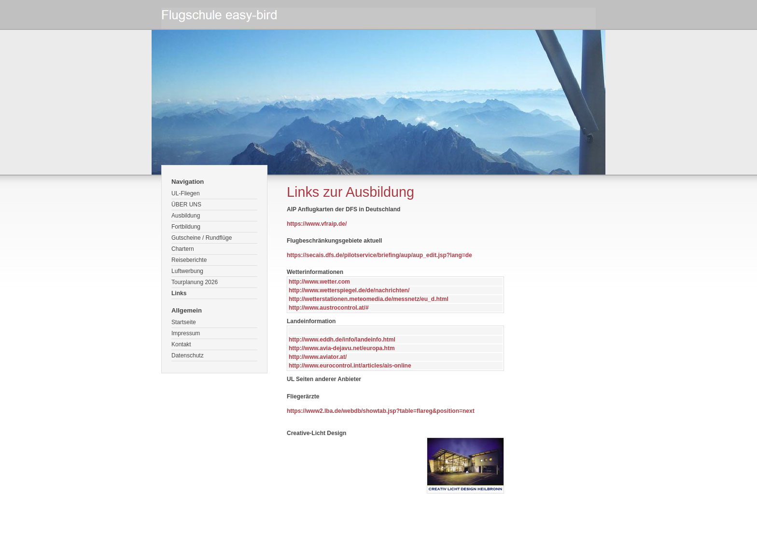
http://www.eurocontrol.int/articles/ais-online (350, 365)
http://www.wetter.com (319, 281)
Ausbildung (185, 215)
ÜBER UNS (186, 204)
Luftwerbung (187, 271)
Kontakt (181, 344)
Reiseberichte (189, 260)
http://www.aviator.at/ (318, 357)
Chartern (182, 249)
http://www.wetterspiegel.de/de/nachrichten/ (349, 290)
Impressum (185, 333)
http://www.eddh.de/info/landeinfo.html (342, 339)
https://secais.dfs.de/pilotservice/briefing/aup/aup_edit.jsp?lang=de (379, 255)
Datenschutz (187, 355)
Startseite (183, 322)
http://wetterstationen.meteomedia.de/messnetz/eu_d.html (369, 299)
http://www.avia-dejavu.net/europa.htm (342, 348)
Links (178, 293)
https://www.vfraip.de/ (317, 223)
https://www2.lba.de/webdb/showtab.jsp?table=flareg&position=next (381, 411)
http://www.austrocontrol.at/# (329, 307)
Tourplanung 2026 (194, 282)
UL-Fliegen (185, 193)
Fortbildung (185, 226)
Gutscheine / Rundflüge (201, 237)
